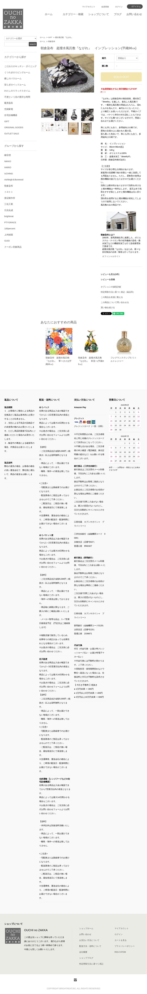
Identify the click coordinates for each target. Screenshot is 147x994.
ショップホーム (86, 928)
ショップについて (98, 14)
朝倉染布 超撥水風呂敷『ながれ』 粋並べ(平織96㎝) (91, 360)
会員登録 (105, 7)
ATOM (123, 952)
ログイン (119, 7)
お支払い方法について (89, 940)
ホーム (49, 14)
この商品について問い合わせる (115, 302)
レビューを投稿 (108, 279)
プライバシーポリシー (125, 946)
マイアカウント (88, 7)
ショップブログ (86, 958)
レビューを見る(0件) (110, 274)
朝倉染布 (51, 41)
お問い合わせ (134, 14)
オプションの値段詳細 (111, 287)
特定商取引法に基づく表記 (91, 964)
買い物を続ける (108, 307)
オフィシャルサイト (111, 256)
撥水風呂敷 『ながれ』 (64, 37)
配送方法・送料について (90, 946)
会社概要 (83, 952)
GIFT (50, 37)
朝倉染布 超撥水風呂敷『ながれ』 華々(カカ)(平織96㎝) (58, 360)
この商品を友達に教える (112, 297)
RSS (117, 952)
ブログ (118, 14)
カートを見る (121, 940)
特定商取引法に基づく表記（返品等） (118, 292)
